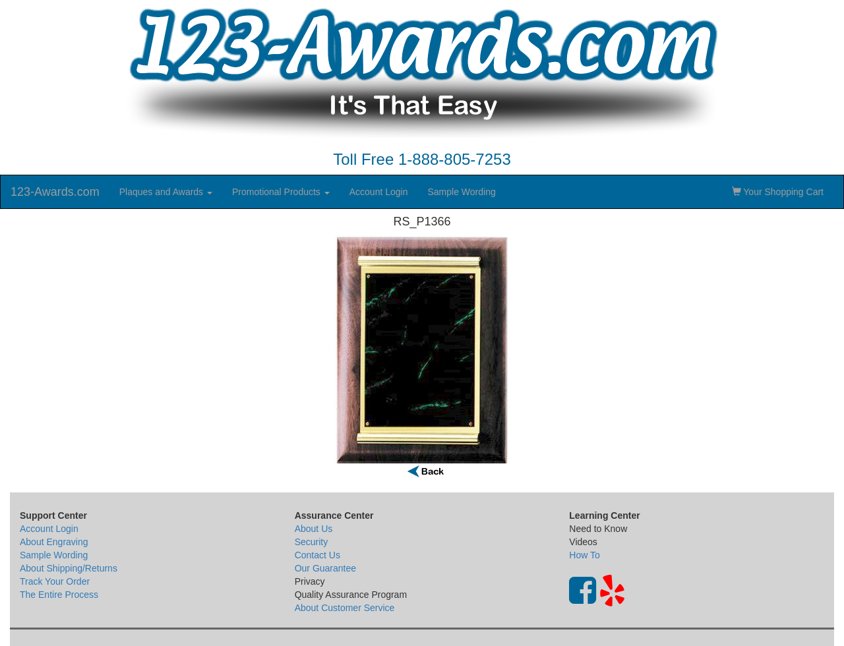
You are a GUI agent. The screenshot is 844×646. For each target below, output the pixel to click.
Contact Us (317, 555)
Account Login (378, 192)
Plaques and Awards (165, 192)
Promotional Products (281, 192)
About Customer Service (345, 607)
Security (311, 542)
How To (584, 555)
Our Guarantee (325, 568)
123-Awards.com (55, 191)
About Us (314, 528)
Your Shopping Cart (778, 192)
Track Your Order (55, 581)
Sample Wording (461, 192)
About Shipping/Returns (68, 568)
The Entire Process (59, 594)
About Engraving (54, 542)
